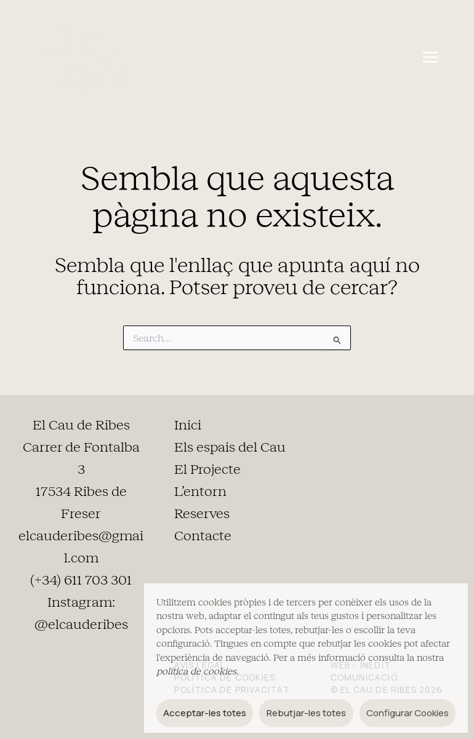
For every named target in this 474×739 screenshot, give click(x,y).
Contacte (202, 536)
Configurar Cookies (407, 712)
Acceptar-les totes (204, 712)
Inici (187, 425)
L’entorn (200, 491)
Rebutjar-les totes (306, 712)
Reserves (202, 513)
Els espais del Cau (230, 447)
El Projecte (207, 469)
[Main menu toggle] (430, 57)
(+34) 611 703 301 (81, 580)
